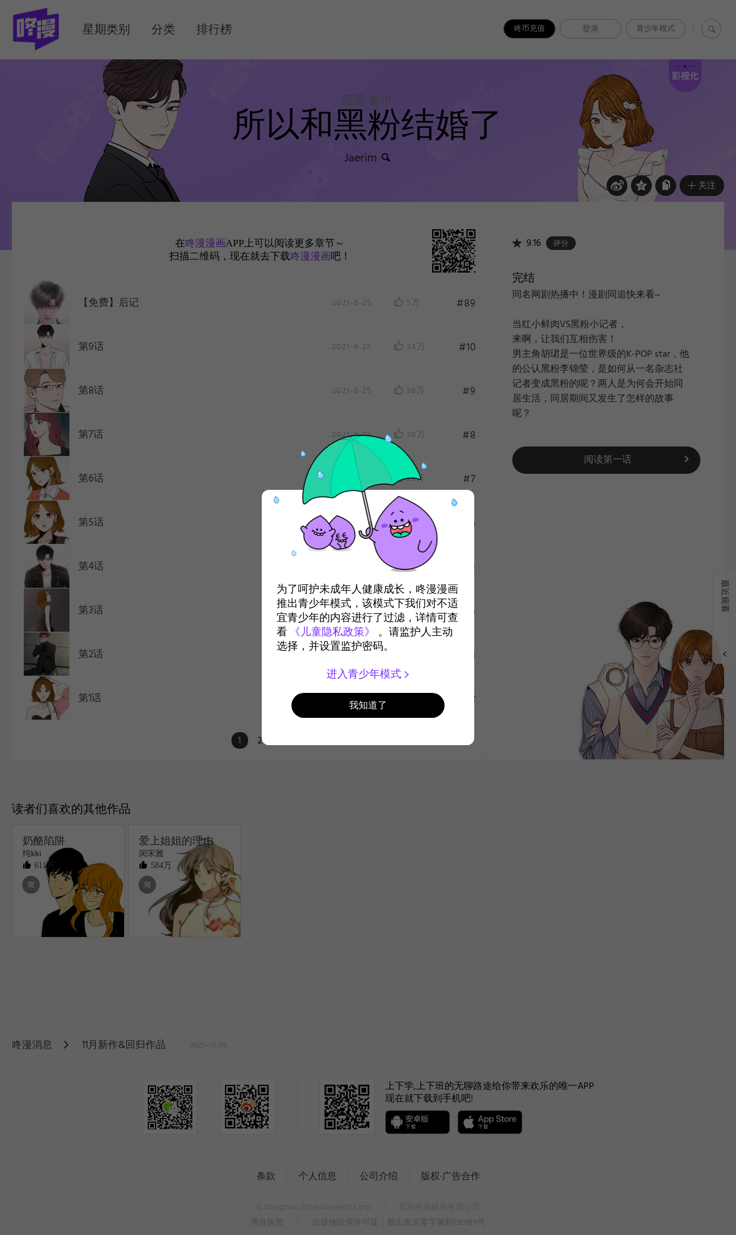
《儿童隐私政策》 (332, 632)
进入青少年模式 (368, 674)
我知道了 (368, 705)
